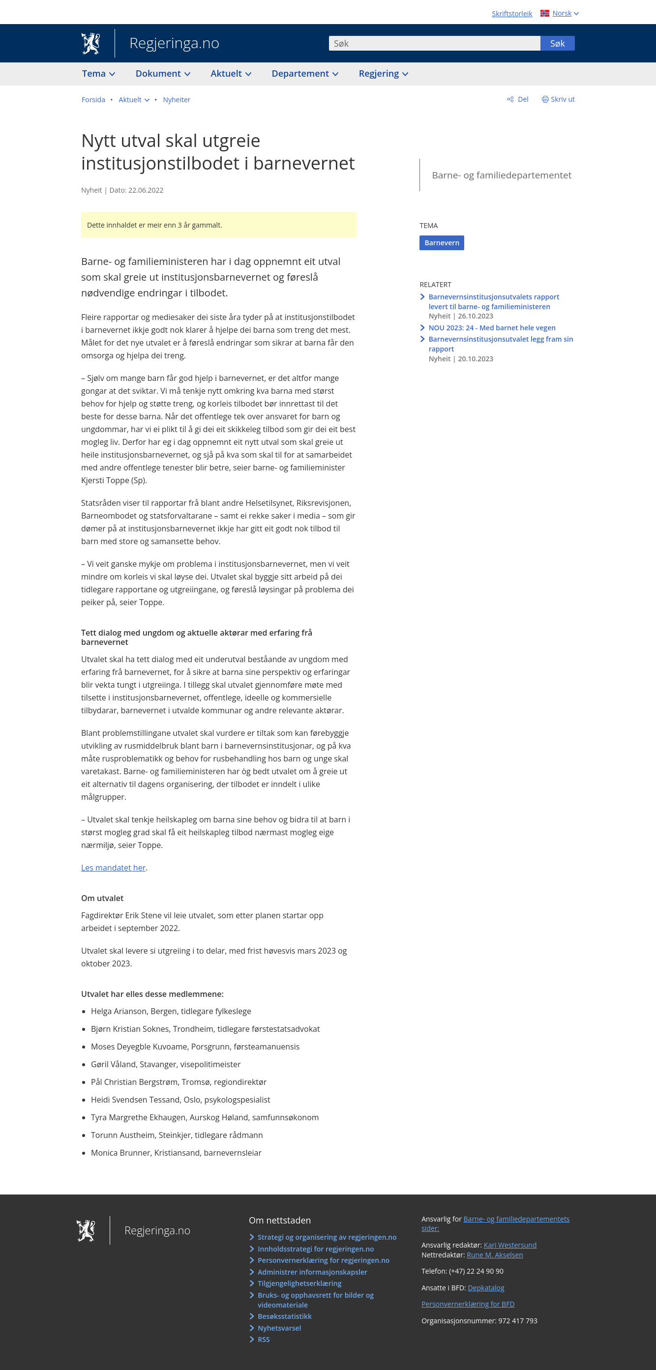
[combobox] (434, 43)
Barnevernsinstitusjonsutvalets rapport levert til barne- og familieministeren (494, 301)
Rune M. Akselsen (495, 1254)
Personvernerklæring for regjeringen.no (323, 1260)
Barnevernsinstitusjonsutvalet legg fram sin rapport (501, 343)
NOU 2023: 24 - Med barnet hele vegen (492, 327)
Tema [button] (95, 73)
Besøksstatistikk (285, 1316)
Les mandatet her (113, 867)
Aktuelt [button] (227, 73)
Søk (557, 43)
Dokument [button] (159, 73)
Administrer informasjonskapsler (312, 1272)
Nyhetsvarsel (279, 1328)
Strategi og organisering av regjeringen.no (327, 1237)
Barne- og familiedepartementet (501, 175)
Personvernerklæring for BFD (467, 1304)
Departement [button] (301, 73)
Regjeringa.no (167, 43)
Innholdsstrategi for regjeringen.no (316, 1248)
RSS (263, 1339)
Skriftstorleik (512, 13)
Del (522, 99)
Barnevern (441, 242)
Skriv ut (563, 99)
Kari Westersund (510, 1245)
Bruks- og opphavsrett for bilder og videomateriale (316, 1300)
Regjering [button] (380, 73)
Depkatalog (486, 1287)
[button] (134, 100)
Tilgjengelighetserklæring (299, 1283)
